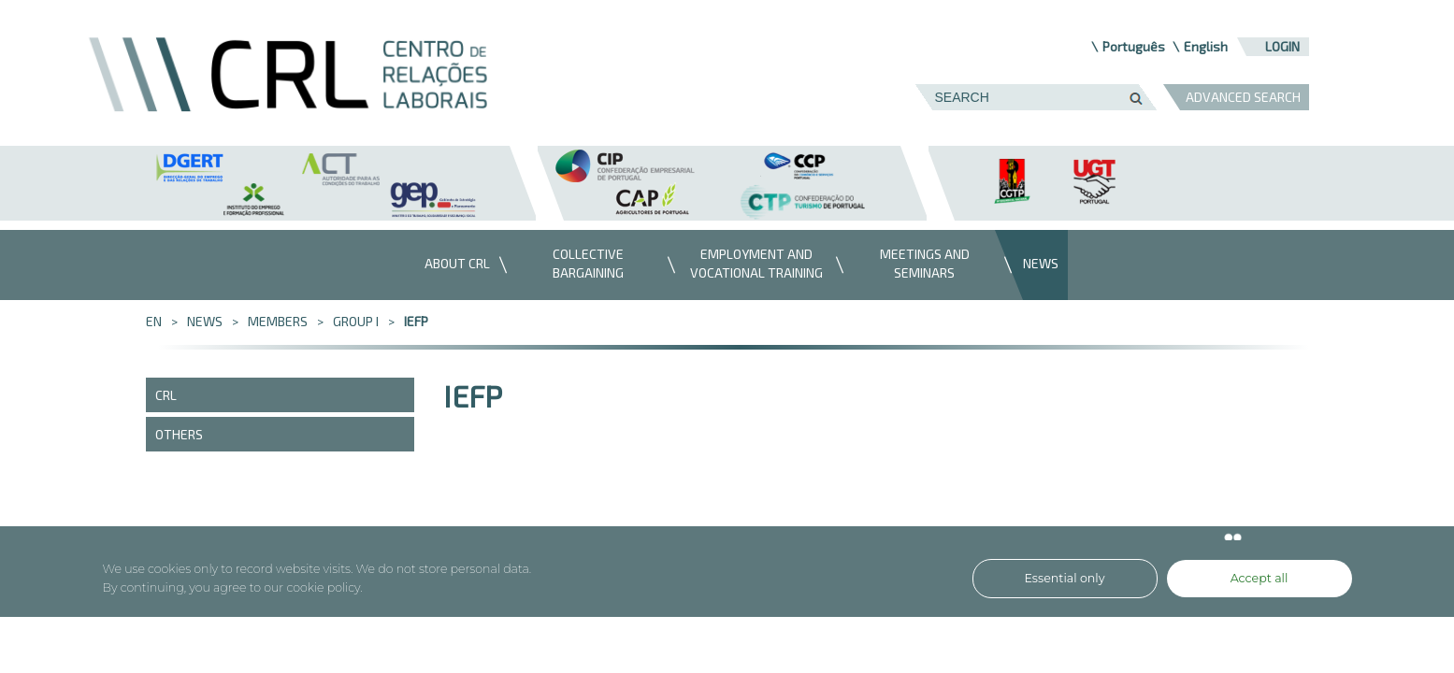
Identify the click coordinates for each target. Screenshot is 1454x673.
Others (179, 434)
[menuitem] (452, 265)
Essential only (1065, 578)
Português (1133, 46)
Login (1282, 46)
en (154, 321)
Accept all (1259, 578)
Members (278, 321)
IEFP (416, 321)
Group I (356, 321)
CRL (166, 395)
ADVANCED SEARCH (1243, 97)
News (205, 321)
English (1206, 46)
